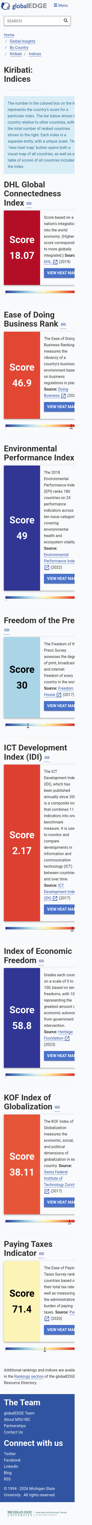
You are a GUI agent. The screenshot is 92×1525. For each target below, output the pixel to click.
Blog (8, 1472)
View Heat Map (61, 273)
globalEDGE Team (19, 1413)
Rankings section (29, 1376)
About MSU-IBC (17, 1419)
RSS (7, 1479)
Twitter (10, 1454)
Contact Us (13, 1432)
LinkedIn (11, 1466)
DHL (51, 262)
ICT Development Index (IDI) (60, 892)
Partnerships (15, 1426)
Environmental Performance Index (61, 561)
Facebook (12, 1460)
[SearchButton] (66, 21)
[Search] (32, 21)
